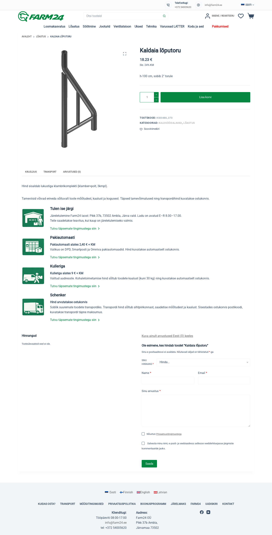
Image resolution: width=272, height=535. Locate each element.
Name (146, 373)
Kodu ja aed (196, 26)
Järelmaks (178, 503)
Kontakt (228, 503)
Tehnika (151, 26)
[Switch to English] (143, 492)
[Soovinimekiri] (241, 16)
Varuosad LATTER (172, 26)
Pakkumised (220, 26)
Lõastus (74, 26)
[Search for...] (122, 16)
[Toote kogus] (149, 97)
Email (202, 373)
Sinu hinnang (148, 362)
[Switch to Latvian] (160, 492)
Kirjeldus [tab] (31, 172)
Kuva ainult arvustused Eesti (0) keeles (167, 336)
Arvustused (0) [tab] (72, 172)
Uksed (138, 26)
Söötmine (89, 26)
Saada (149, 463)
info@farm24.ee (213, 5)
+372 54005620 (183, 7)
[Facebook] (202, 512)
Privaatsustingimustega (169, 434)
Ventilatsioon (122, 26)
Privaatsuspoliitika (122, 503)
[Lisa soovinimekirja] (149, 129)
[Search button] (164, 16)
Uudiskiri (211, 503)
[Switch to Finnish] (126, 492)
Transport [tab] (49, 172)
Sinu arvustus (151, 391)
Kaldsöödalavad (170, 122)
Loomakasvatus (54, 26)
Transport (67, 503)
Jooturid (104, 26)
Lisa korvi (205, 97)
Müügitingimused (92, 503)
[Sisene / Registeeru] (219, 16)
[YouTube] (208, 512)
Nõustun (164, 434)
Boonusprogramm (153, 503)
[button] (247, 5)
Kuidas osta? (46, 503)
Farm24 (196, 503)
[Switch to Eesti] (110, 492)
